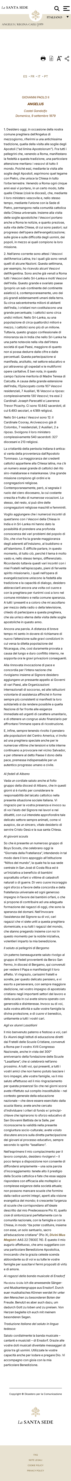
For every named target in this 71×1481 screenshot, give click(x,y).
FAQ (36, 1454)
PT (46, 76)
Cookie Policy (35, 1465)
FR (32, 76)
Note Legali (35, 1460)
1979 (40, 24)
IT (39, 76)
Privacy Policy (35, 1470)
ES (25, 76)
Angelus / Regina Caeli (19, 24)
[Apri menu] (66, 8)
